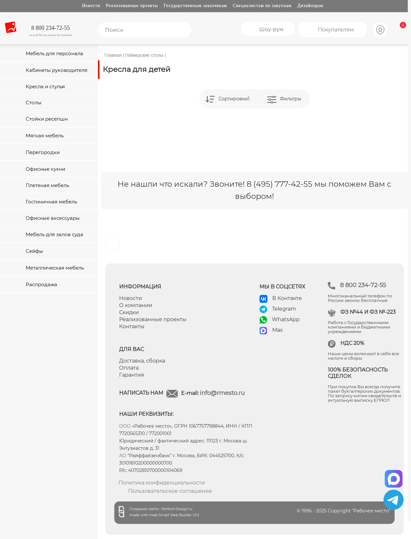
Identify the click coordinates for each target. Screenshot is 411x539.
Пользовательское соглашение (170, 491)
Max (277, 330)
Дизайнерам (310, 5)
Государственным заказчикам (195, 5)
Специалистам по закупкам (262, 5)
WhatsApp (286, 319)
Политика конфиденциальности (161, 483)
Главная (112, 55)
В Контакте (287, 298)
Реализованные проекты (132, 5)
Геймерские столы (144, 55)
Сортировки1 (233, 99)
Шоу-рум (271, 29)
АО (122, 455)
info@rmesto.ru (222, 393)
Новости (91, 5)
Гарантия (131, 375)
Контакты (131, 326)
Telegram (284, 309)
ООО (125, 426)
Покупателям (336, 30)
